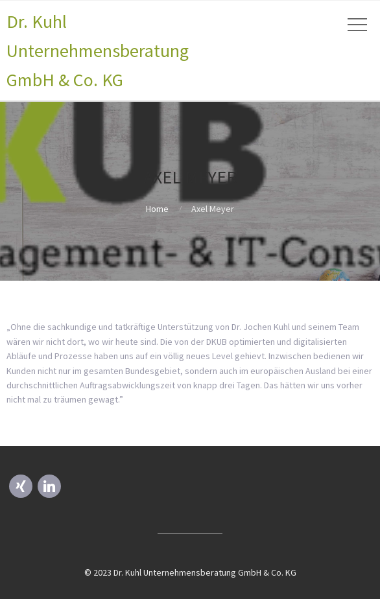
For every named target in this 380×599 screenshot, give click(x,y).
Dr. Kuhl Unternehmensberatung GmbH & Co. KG (97, 50)
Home (157, 209)
